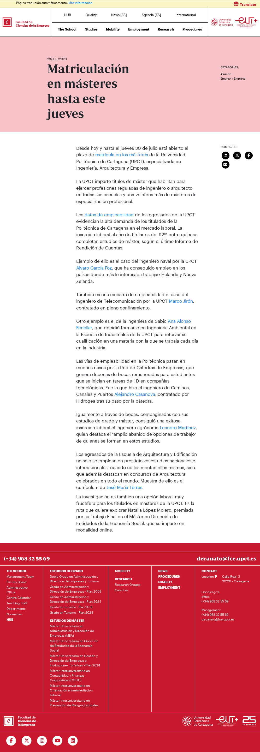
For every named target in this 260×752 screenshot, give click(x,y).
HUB (67, 15)
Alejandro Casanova (134, 394)
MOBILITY (122, 571)
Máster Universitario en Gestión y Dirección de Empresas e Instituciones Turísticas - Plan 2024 (75, 660)
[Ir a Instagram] (42, 741)
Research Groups (127, 584)
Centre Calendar (19, 597)
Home (51, 43)
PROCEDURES (169, 576)
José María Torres (124, 487)
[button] (197, 4)
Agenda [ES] (151, 15)
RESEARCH (123, 579)
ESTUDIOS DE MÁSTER (67, 620)
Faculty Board (16, 582)
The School (67, 29)
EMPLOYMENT (169, 587)
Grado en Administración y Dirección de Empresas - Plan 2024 (75, 599)
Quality (91, 15)
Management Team (20, 576)
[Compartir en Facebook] (249, 155)
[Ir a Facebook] (11, 741)
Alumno (226, 74)
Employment (138, 29)
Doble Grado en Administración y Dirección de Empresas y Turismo (74, 579)
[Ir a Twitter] (26, 741)
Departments (16, 608)
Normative (14, 614)
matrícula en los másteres (121, 154)
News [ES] (119, 15)
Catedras (121, 590)
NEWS (163, 571)
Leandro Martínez (178, 427)
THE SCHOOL (17, 571)
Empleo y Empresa (233, 78)
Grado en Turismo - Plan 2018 (71, 607)
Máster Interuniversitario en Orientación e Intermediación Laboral (71, 690)
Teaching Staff (17, 603)
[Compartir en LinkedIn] (226, 155)
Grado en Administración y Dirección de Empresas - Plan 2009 (75, 589)
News (61, 43)
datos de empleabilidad (110, 214)
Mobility (113, 29)
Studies (91, 29)
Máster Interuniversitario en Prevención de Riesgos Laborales (74, 703)
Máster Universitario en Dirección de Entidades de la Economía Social (74, 645)
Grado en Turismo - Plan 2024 (71, 612)
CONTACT (209, 571)
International (185, 15)
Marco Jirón (181, 300)
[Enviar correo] (226, 164)
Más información (80, 2)
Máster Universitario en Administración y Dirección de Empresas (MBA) (72, 630)
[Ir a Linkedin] (73, 741)
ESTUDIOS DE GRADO (66, 571)
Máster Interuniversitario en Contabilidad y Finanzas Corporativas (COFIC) (70, 675)
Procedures (192, 29)
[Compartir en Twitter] (237, 155)
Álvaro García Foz (94, 267)
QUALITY (165, 582)
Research (166, 29)
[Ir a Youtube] (57, 741)
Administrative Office (17, 590)
